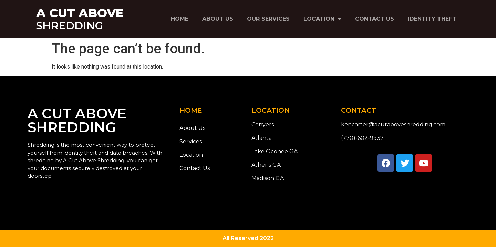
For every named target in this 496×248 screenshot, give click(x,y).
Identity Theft (432, 19)
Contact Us (374, 19)
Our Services (268, 19)
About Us (217, 19)
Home (179, 19)
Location (322, 19)
